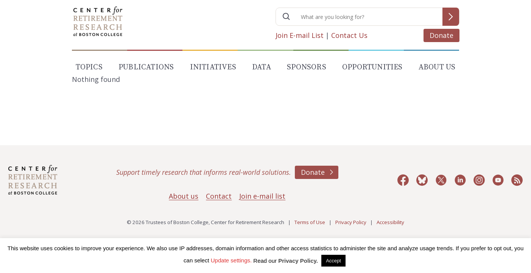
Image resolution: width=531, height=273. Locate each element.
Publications (146, 67)
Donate (441, 35)
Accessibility (390, 222)
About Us (437, 67)
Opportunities (372, 67)
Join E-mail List (300, 35)
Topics (89, 67)
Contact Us (349, 35)
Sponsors (306, 67)
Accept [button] (333, 261)
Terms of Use (309, 222)
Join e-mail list (262, 196)
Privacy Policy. (298, 260)
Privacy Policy (350, 222)
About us (183, 196)
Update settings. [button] (231, 260)
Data (261, 67)
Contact (219, 196)
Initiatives (213, 67)
